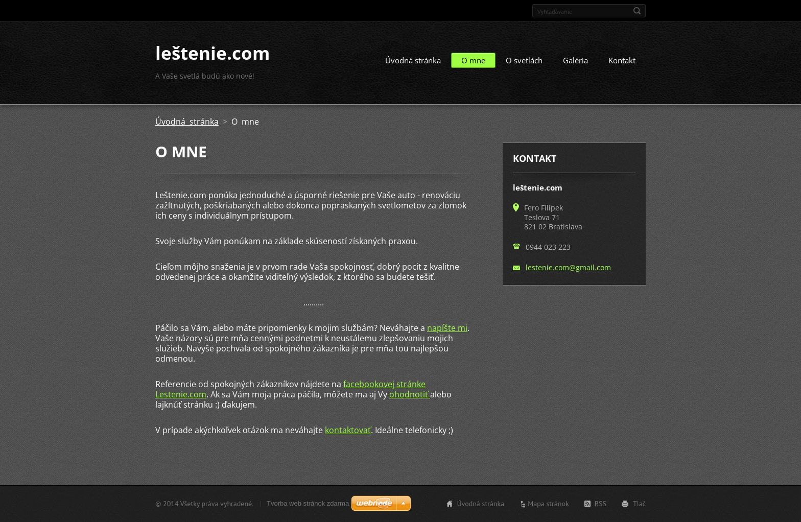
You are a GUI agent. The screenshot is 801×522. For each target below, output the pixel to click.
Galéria (575, 60)
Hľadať (637, 10)
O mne (473, 60)
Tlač (639, 503)
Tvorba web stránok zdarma (308, 503)
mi (461, 328)
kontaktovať (348, 430)
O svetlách (524, 60)
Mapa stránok (548, 503)
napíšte (441, 328)
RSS (600, 503)
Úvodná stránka (413, 60)
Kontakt (621, 60)
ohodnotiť (409, 394)
